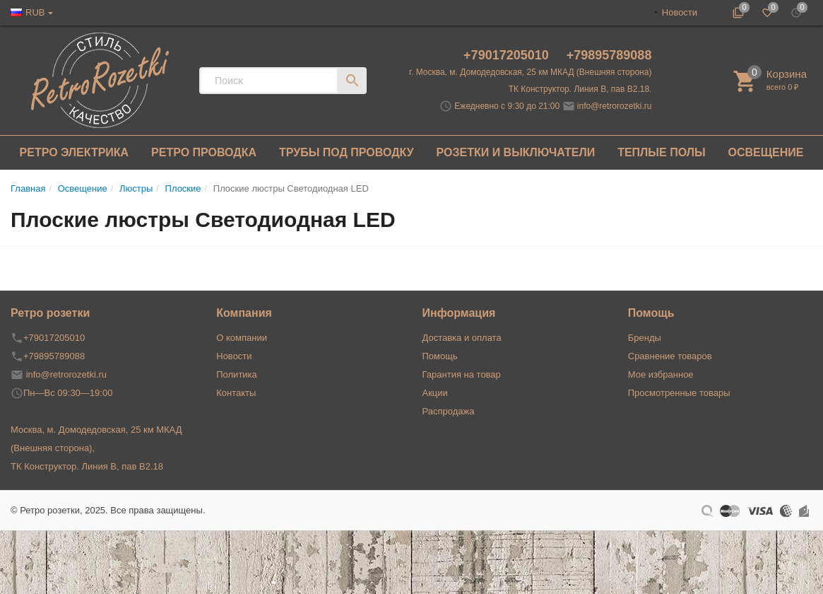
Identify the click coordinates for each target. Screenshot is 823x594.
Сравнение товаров (670, 356)
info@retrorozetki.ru (614, 106)
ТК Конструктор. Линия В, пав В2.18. (580, 89)
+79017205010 (507, 55)
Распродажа (448, 411)
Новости (679, 12)
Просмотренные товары (679, 393)
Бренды (644, 337)
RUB (35, 12)
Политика (236, 374)
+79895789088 (609, 55)
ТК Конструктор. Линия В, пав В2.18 (87, 466)
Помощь (440, 356)
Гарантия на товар (461, 374)
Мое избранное (661, 374)
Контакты (236, 393)
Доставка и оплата (462, 337)
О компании (241, 337)
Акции (435, 393)
